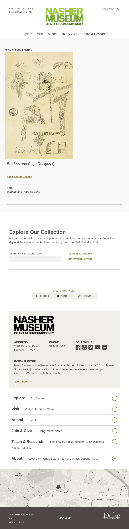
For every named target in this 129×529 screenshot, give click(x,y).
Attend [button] (52, 34)
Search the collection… (26, 253)
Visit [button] (40, 34)
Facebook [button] (42, 295)
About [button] (64, 458)
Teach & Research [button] (94, 34)
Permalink (85, 295)
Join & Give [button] (69, 34)
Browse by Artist (80, 259)
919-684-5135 (57, 346)
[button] (111, 8)
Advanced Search (80, 253)
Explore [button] (27, 34)
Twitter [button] (61, 295)
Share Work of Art (19, 176)
